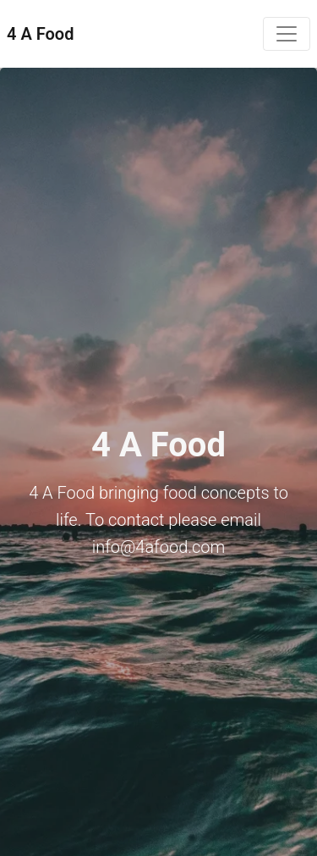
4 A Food (40, 34)
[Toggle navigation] (286, 34)
